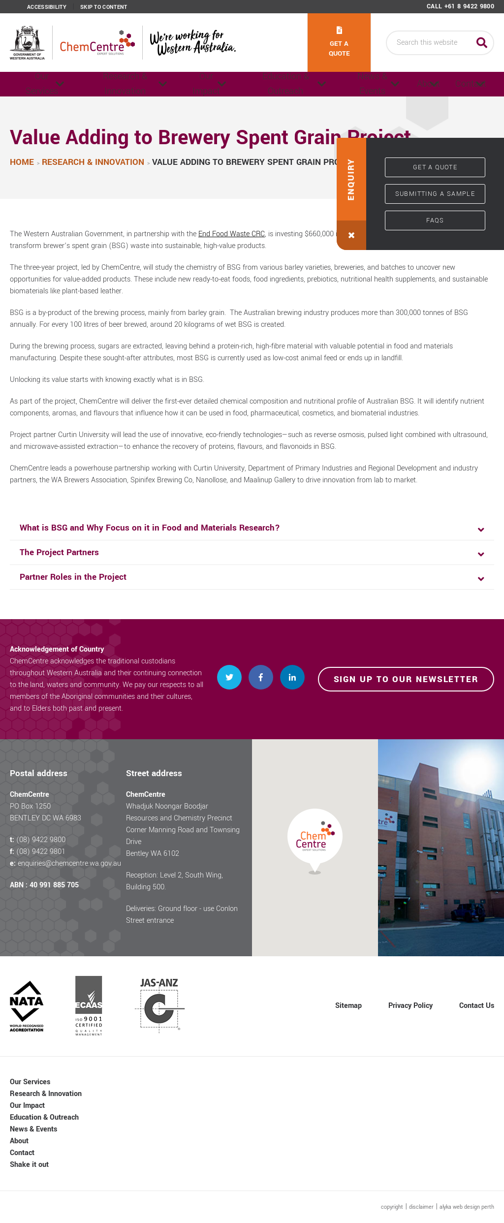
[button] (351, 194)
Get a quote (339, 42)
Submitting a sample (435, 193)
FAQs (435, 220)
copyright (392, 1207)
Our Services (39, 84)
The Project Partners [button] (59, 552)
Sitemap (348, 1006)
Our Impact (187, 84)
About (393, 84)
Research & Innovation (114, 84)
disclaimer (421, 1207)
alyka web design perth (467, 1207)
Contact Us (476, 1006)
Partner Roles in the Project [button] (73, 577)
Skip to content (103, 7)
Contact (456, 84)
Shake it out (29, 1165)
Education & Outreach (259, 84)
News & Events (331, 84)
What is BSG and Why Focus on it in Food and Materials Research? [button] (150, 528)
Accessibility (46, 7)
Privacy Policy (410, 1006)
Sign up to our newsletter (406, 679)
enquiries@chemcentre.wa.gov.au (69, 863)
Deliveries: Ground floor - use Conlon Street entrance (182, 915)
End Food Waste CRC (231, 234)
